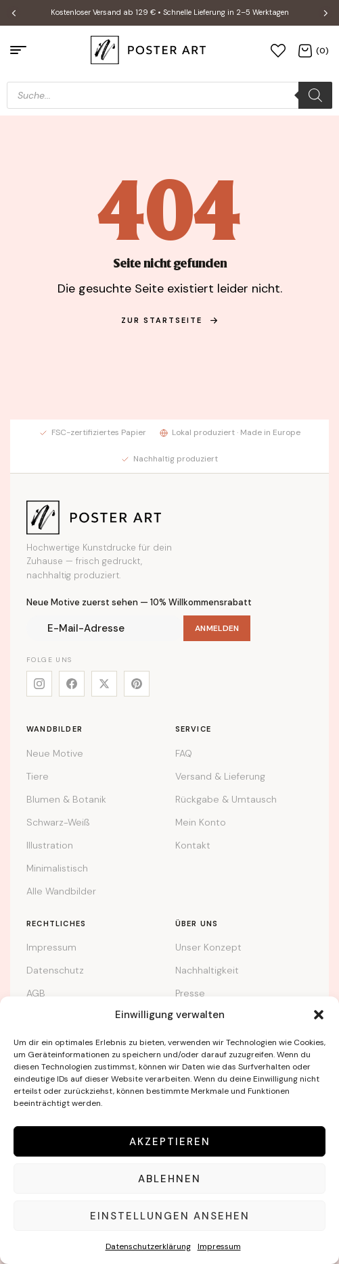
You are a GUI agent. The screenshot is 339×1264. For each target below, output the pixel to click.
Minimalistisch (57, 868)
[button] (318, 1014)
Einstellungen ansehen (170, 1216)
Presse (190, 993)
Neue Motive (54, 753)
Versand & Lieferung (220, 776)
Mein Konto (200, 822)
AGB (35, 993)
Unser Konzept (208, 947)
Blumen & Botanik (66, 799)
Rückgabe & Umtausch (226, 799)
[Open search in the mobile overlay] (169, 95)
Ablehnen (169, 1179)
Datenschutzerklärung (148, 1246)
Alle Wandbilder (61, 891)
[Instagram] (39, 684)
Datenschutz (55, 970)
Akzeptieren (169, 1141)
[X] (104, 684)
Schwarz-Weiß (57, 822)
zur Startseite (170, 320)
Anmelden (217, 628)
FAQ (183, 753)
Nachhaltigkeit (207, 970)
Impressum (219, 1246)
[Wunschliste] (278, 49)
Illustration (49, 845)
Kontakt (192, 845)
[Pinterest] (137, 684)
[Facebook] (72, 684)
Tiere (37, 776)
